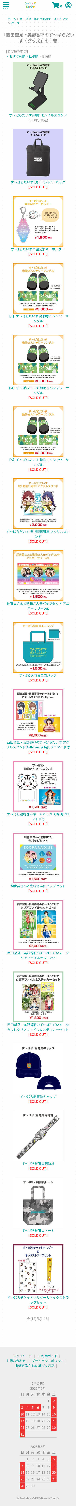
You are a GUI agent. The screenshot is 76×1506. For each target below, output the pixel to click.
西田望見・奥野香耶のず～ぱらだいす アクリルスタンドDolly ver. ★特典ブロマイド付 (38, 744)
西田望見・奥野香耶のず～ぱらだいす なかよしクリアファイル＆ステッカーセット (38, 1027)
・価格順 (32, 56)
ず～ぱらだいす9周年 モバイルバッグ (38, 182)
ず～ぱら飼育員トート (38, 1230)
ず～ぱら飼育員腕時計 (38, 1163)
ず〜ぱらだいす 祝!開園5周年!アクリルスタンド (38, 534)
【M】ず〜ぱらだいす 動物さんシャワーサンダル (38, 390)
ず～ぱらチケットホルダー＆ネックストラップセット (38, 1300)
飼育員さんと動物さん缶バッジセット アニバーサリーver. (38, 606)
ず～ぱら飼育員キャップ (38, 1096)
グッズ (15, 23)
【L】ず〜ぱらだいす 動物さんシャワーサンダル (38, 318)
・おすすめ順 (16, 56)
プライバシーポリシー (48, 1360)
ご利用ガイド (48, 1355)
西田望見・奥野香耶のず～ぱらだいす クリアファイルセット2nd (38, 955)
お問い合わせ (16, 1360)
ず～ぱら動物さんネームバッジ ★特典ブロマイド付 (38, 816)
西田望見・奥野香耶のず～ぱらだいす (44, 19)
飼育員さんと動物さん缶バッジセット (38, 885)
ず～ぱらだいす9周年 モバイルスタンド (38, 115)
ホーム (12, 19)
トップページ (22, 1355)
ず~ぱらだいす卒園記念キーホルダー (38, 249)
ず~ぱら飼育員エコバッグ (38, 675)
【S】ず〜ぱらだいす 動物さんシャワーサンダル (38, 462)
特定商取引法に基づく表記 (35, 1365)
